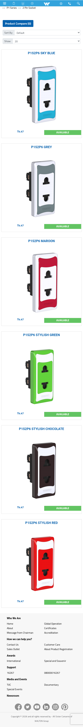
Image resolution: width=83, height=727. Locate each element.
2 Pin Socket (29, 8)
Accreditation (51, 632)
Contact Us (13, 644)
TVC (9, 685)
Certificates (50, 628)
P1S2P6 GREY (41, 147)
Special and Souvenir (55, 661)
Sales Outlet (13, 649)
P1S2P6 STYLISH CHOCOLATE (41, 429)
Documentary (51, 685)
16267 (10, 673)
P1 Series (12, 8)
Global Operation (53, 623)
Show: (7, 41)
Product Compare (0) (18, 23)
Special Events (14, 689)
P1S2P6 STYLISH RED (41, 523)
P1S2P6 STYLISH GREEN (41, 335)
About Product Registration (58, 649)
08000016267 (52, 673)
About (10, 628)
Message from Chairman (20, 632)
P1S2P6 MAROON (41, 241)
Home (10, 623)
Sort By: (8, 33)
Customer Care (52, 644)
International (14, 661)
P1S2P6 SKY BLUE (41, 53)
